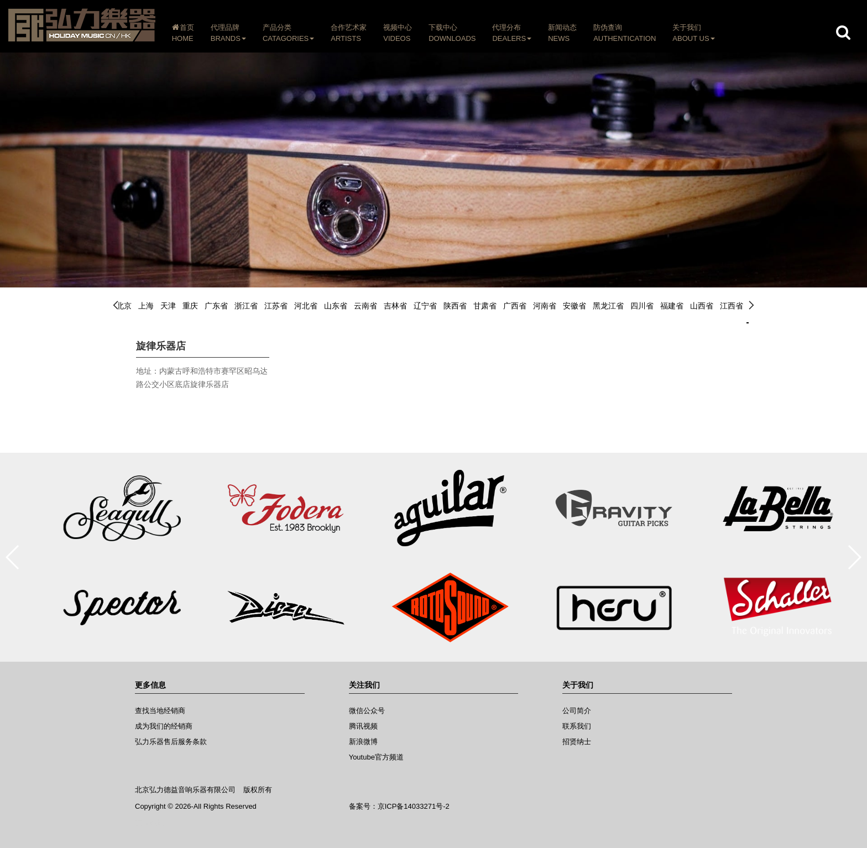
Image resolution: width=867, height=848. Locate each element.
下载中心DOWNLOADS (452, 33)
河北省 (305, 305)
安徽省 (574, 305)
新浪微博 (363, 741)
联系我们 (576, 726)
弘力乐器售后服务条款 (171, 741)
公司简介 (576, 710)
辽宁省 (425, 305)
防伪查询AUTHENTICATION (624, 33)
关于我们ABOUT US (694, 33)
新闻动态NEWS (562, 33)
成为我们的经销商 (163, 726)
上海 (146, 305)
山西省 (701, 305)
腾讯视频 (363, 726)
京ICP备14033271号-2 (414, 806)
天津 (168, 305)
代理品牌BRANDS (228, 33)
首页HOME (183, 33)
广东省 (216, 305)
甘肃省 (485, 305)
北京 (124, 305)
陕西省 (455, 305)
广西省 (514, 305)
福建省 (671, 305)
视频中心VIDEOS (398, 33)
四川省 (642, 305)
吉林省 (395, 305)
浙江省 (246, 305)
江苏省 (276, 305)
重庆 (190, 305)
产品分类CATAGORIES (288, 33)
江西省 (731, 305)
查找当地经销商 (160, 710)
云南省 (365, 305)
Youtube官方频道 (376, 757)
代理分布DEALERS (512, 33)
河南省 (544, 305)
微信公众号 (367, 710)
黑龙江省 (608, 305)
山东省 (335, 305)
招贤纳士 (576, 741)
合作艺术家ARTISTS (349, 33)
